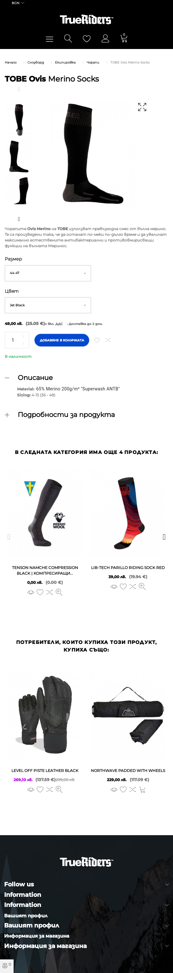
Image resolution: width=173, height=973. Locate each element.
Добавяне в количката (62, 340)
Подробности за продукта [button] (66, 415)
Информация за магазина (36, 936)
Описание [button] (35, 378)
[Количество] (17, 340)
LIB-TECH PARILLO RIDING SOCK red (128, 567)
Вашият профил (25, 916)
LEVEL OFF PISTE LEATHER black (44, 770)
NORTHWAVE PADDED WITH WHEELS (128, 770)
